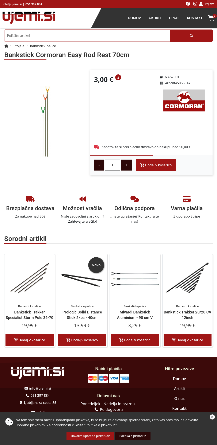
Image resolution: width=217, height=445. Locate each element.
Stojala (19, 46)
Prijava (209, 4)
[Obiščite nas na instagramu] (195, 4)
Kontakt (194, 18)
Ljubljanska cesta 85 (40, 402)
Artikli (154, 18)
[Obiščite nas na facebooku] (188, 4)
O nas (174, 18)
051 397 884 (33, 4)
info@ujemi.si (12, 4)
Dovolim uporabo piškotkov (90, 436)
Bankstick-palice (43, 46)
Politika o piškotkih (132, 436)
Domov (134, 18)
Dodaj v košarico (156, 165)
